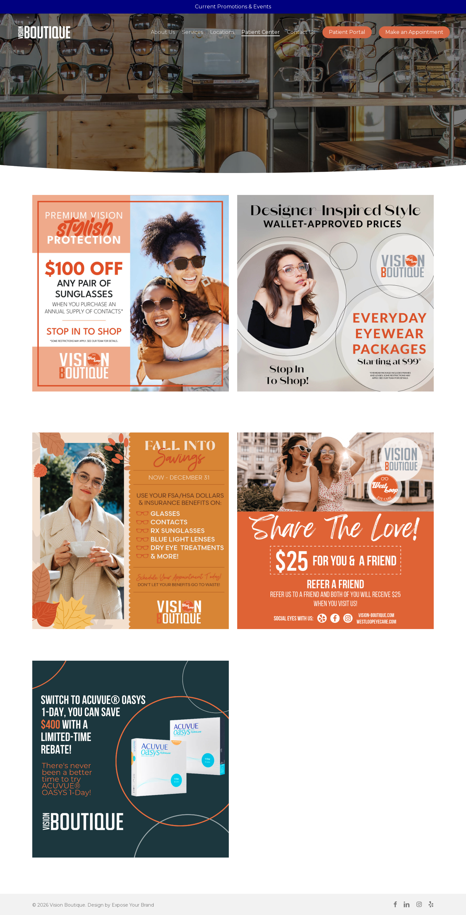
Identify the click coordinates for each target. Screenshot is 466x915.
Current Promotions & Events (233, 7)
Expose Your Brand (133, 905)
